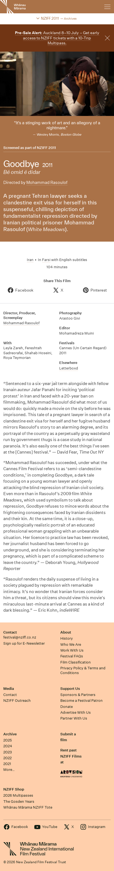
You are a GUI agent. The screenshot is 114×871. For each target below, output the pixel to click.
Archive (10, 734)
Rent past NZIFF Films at (71, 756)
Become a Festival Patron (81, 700)
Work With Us (72, 650)
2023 (7, 752)
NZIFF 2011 (46, 148)
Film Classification (75, 662)
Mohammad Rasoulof (47, 182)
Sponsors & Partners (77, 694)
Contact (10, 632)
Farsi (46, 259)
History (66, 638)
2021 (7, 763)
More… (9, 769)
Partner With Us (73, 718)
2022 (7, 758)
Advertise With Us (75, 712)
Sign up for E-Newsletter (24, 643)
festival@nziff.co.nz (19, 637)
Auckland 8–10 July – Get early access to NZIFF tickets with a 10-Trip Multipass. (57, 37)
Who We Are (70, 644)
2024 (7, 746)
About (65, 632)
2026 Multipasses (18, 795)
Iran (30, 259)
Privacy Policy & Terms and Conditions (82, 670)
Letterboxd (68, 368)
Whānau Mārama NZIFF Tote (27, 807)
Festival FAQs (71, 656)
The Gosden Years (18, 801)
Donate (66, 706)
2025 (7, 740)
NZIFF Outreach (17, 700)
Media (8, 688)
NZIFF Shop (13, 789)
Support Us (70, 688)
